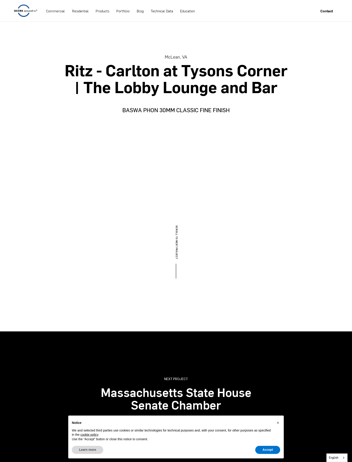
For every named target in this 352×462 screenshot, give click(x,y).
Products (102, 10)
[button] (278, 422)
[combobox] (337, 457)
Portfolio (123, 10)
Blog (140, 10)
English (333, 457)
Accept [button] (267, 449)
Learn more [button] (87, 449)
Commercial (55, 10)
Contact (326, 10)
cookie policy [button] (89, 434)
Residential (80, 10)
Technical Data (162, 10)
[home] (25, 10)
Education (187, 10)
